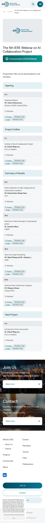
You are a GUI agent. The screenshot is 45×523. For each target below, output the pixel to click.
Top (4, 11)
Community (8, 461)
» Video (7, 120)
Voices (26, 452)
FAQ (25, 458)
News (5, 467)
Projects (6, 454)
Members (27, 445)
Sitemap (29, 512)
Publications (28, 464)
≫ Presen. (8, 117)
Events (10, 11)
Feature (8, 449)
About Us (8, 444)
